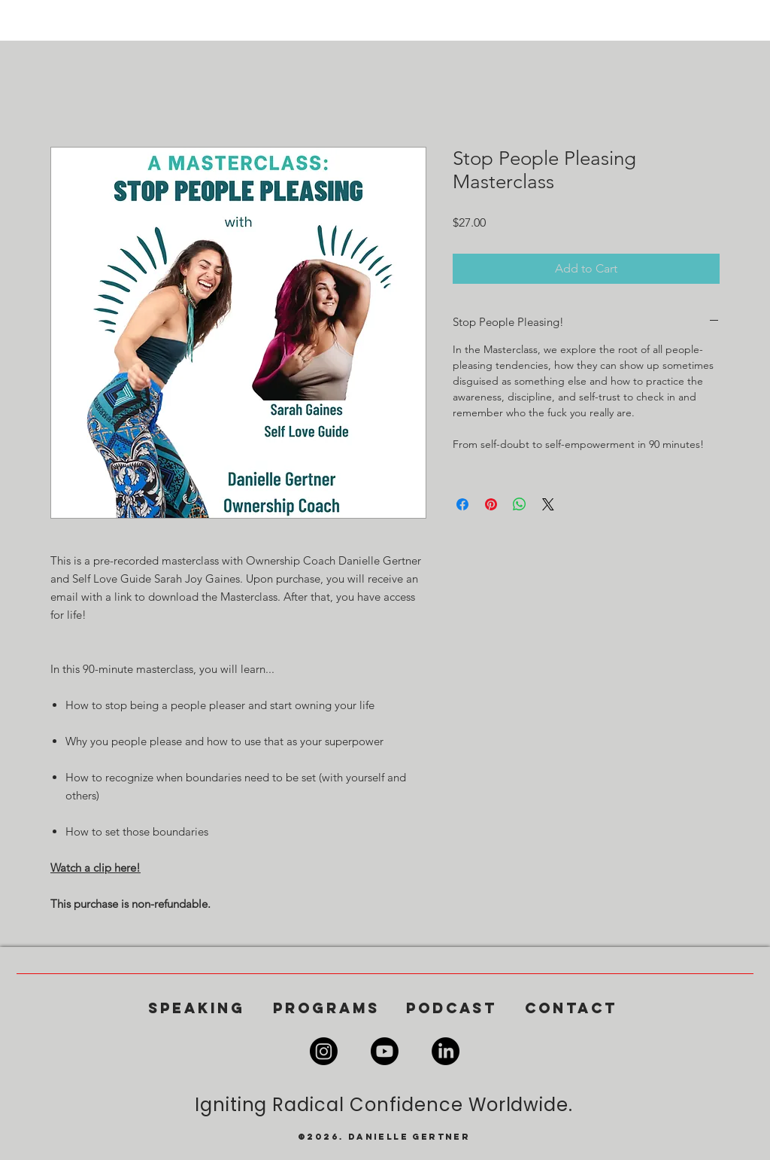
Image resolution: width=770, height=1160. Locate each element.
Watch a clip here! (95, 867)
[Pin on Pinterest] (491, 504)
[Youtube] (385, 1051)
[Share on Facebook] (462, 504)
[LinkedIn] (445, 1051)
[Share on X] (548, 504)
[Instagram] (324, 1051)
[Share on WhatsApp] (520, 504)
